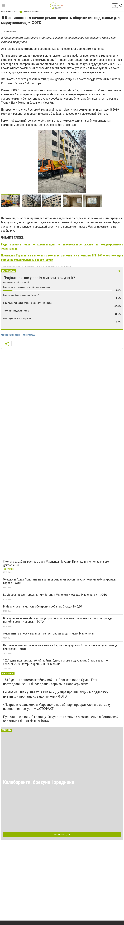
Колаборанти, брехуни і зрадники (38, 782)
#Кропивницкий (7, 335)
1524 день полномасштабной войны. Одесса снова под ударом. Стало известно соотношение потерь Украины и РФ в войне (55, 662)
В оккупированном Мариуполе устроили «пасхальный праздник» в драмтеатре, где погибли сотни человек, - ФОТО (57, 620)
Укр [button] (114, 5)
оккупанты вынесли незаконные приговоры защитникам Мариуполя (48, 633)
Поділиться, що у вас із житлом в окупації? (39, 277)
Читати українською (9, 31)
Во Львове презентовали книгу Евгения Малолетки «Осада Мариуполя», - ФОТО (55, 594)
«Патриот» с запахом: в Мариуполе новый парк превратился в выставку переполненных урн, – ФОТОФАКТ (57, 706)
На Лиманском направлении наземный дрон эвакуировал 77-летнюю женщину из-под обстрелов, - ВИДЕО (60, 647)
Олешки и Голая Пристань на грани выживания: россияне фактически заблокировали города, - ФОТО (60, 581)
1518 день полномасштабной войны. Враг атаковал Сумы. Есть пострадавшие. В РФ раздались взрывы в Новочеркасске (50, 682)
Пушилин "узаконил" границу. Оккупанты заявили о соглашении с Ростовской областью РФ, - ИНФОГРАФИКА (60, 719)
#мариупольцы (29, 335)
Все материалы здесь (62, 835)
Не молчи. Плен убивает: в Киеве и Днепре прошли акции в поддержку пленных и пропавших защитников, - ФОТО (55, 694)
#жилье (18, 335)
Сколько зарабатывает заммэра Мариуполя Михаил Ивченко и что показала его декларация (56, 563)
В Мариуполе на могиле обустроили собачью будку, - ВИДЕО (42, 606)
